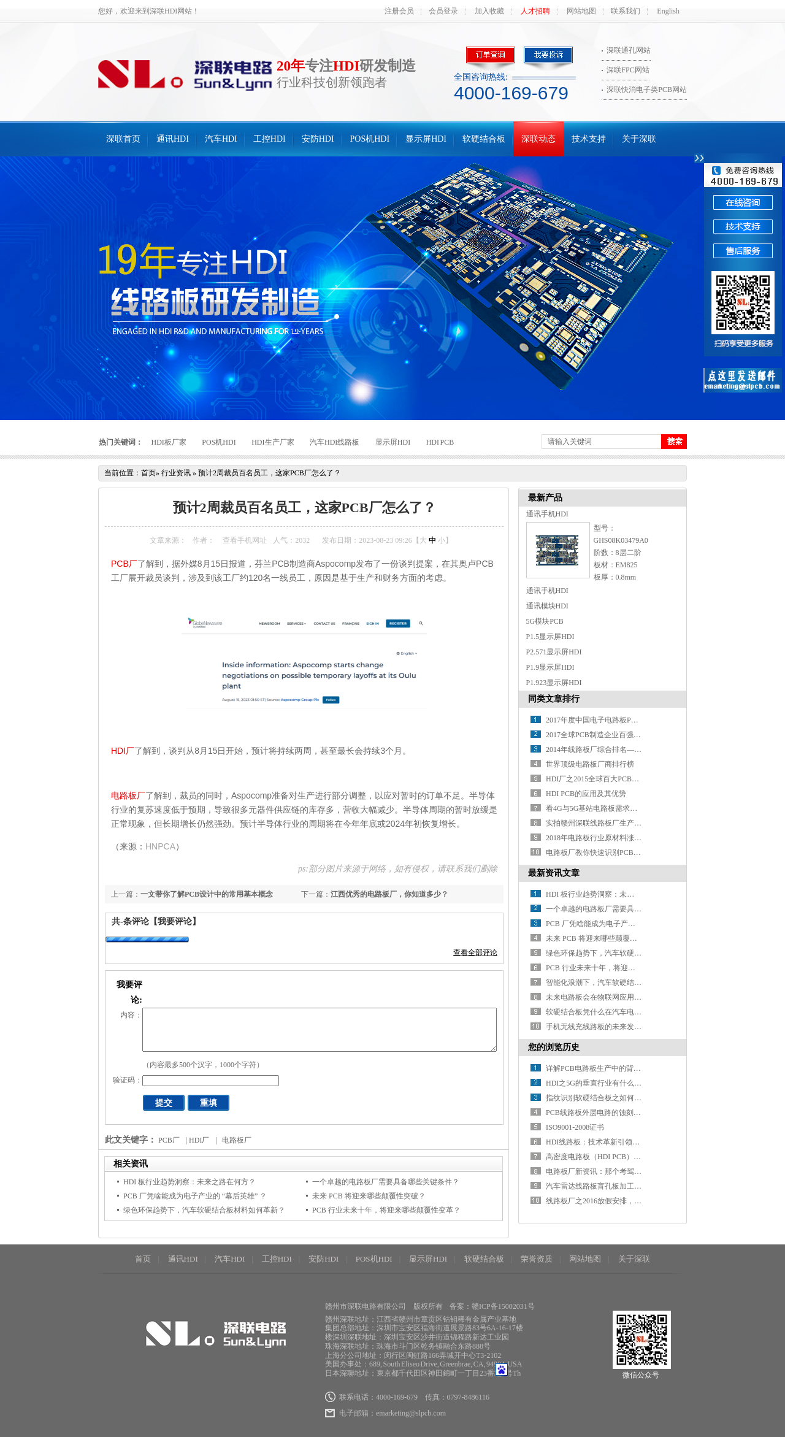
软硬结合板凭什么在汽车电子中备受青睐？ (616, 1012)
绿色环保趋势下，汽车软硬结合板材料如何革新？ (204, 1210)
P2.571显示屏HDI (554, 652)
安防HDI (318, 139)
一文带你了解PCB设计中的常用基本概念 (206, 894)
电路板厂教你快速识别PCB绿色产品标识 (612, 852)
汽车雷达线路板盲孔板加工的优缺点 (605, 1186)
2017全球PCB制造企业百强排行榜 (601, 734)
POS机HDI (370, 139)
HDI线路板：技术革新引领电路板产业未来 (615, 1142)
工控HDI (269, 139)
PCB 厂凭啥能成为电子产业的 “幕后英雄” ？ (195, 1196)
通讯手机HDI (547, 514)
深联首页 (123, 139)
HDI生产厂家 (272, 442)
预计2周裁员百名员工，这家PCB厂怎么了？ (269, 473)
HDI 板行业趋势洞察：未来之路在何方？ (189, 1182)
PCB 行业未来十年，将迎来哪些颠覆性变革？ (386, 1210)
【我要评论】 (175, 921)
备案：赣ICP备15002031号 (492, 1306)
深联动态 (538, 139)
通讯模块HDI (547, 606)
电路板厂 (128, 795)
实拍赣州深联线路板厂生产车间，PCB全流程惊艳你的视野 (641, 823)
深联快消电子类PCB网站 (647, 89)
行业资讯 (176, 473)
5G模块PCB (545, 621)
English (668, 11)
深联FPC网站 (628, 70)
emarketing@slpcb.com (411, 1413)
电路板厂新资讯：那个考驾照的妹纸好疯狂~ (618, 1171)
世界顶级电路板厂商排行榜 (590, 764)
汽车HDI (221, 139)
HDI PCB (440, 442)
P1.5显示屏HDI (550, 636)
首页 (148, 473)
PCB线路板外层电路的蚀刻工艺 (597, 1112)
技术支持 (589, 139)
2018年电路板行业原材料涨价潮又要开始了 (616, 837)
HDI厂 (122, 751)
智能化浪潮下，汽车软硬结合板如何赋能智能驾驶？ (630, 982)
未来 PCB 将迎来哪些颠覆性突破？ (369, 1196)
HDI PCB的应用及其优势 (586, 793)
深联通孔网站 (629, 50)
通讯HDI (172, 139)
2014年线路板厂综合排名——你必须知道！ (616, 749)
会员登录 (443, 11)
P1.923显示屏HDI (554, 682)
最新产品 (545, 497)
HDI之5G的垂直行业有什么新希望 (601, 1083)
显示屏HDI (425, 139)
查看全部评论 (475, 952)
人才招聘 (535, 11)
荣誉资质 (537, 1258)
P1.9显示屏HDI (550, 667)
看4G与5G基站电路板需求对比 (595, 808)
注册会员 (399, 11)
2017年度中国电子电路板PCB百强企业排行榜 (619, 720)
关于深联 (639, 139)
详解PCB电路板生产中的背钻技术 (601, 1068)
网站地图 (581, 11)
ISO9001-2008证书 (575, 1127)
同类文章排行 (554, 698)
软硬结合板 (483, 139)
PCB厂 (124, 564)
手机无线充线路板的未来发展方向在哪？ (612, 1026)
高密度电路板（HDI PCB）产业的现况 (608, 1156)
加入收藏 (489, 11)
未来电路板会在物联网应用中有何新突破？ (616, 997)
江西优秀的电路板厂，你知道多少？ (389, 894)
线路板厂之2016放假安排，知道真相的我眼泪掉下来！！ (638, 1201)
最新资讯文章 (554, 873)
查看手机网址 (245, 540)
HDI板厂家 (168, 442)
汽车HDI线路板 (334, 442)
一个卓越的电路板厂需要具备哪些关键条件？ (385, 1182)
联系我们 (625, 11)
